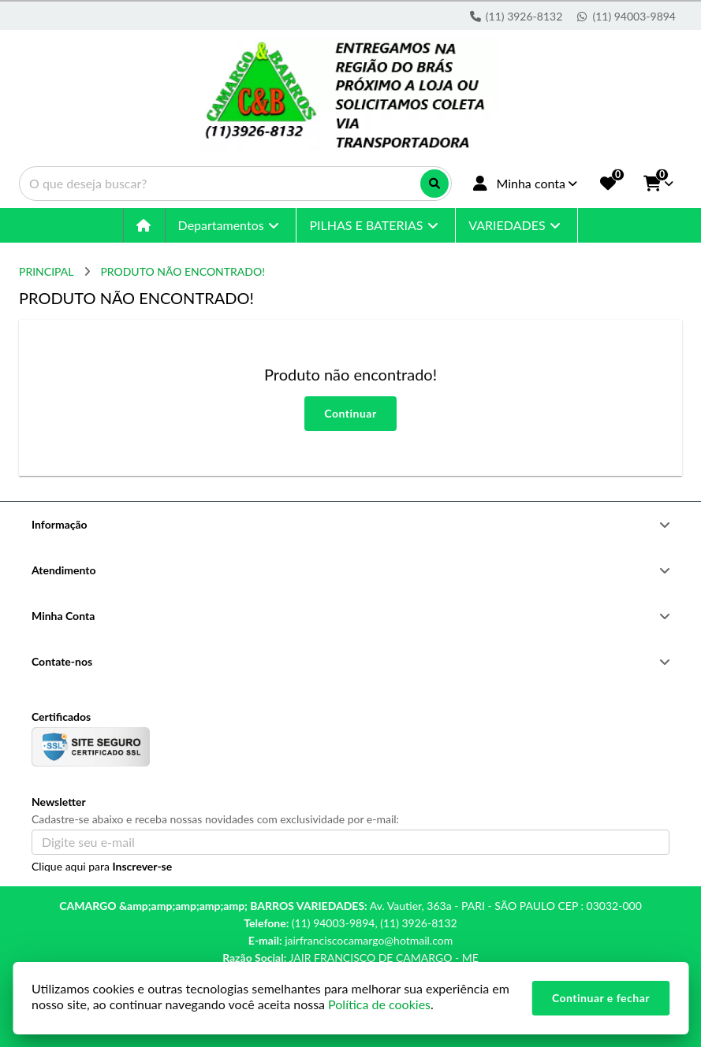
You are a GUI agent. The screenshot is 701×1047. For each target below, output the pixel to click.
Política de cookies (379, 1004)
